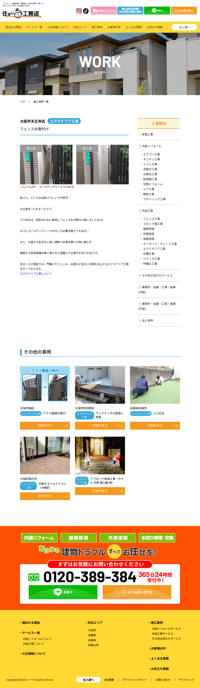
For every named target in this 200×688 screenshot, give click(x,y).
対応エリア (80, 27)
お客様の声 (114, 27)
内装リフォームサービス (166, 628)
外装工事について (33, 643)
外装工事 (147, 210)
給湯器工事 (150, 179)
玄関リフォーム (153, 184)
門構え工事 (150, 263)
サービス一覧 (34, 27)
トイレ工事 (150, 164)
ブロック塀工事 (153, 224)
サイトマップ (186, 680)
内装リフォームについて (37, 639)
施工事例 (97, 27)
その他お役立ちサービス (157, 275)
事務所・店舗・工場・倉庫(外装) (157, 306)
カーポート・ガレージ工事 (160, 244)
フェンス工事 (151, 219)
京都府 (92, 635)
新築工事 (147, 134)
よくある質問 (134, 27)
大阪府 (92, 630)
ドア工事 (148, 189)
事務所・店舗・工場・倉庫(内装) (157, 289)
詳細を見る (45, 425)
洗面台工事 (150, 169)
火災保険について (57, 27)
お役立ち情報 (154, 27)
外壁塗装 (148, 234)
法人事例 (147, 320)
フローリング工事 (154, 199)
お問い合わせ (162, 680)
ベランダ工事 (151, 258)
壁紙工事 (148, 194)
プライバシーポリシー (134, 680)
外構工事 (148, 253)
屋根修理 (148, 229)
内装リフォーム (151, 146)
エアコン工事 (151, 154)
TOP (22, 101)
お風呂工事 (150, 174)
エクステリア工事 (154, 248)
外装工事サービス (162, 633)
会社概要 (109, 680)
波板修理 (148, 239)
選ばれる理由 (13, 27)
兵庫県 (92, 640)
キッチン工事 (151, 159)
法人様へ (184, 27)
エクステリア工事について (36, 273)
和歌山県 (93, 645)
